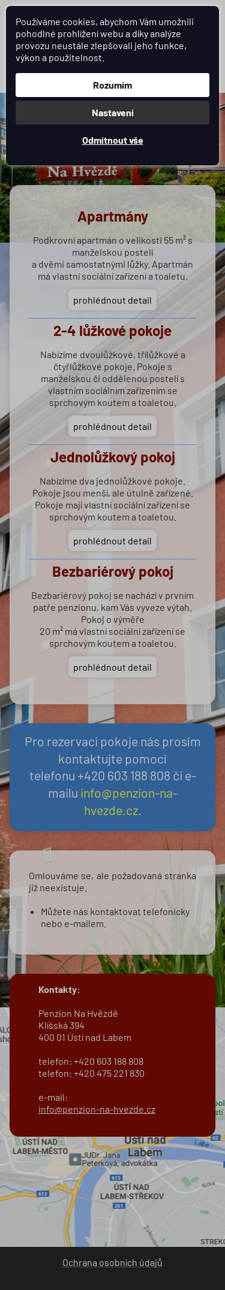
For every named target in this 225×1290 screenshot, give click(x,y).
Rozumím (112, 84)
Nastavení (113, 112)
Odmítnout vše (112, 140)
